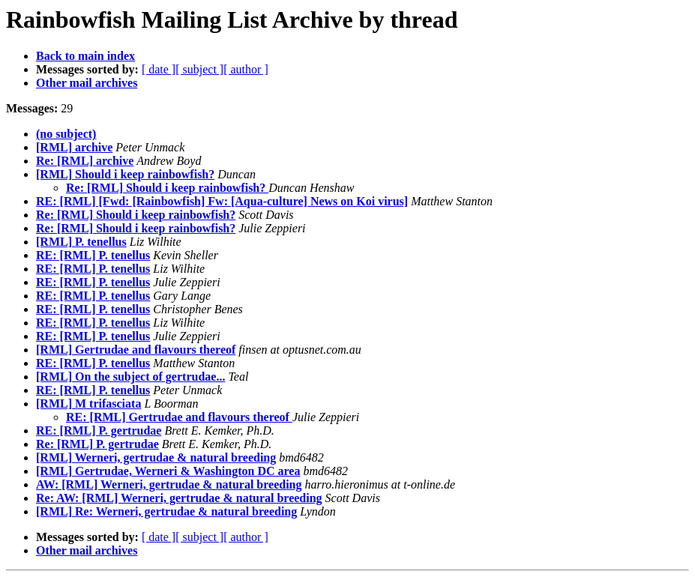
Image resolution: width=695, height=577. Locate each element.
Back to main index (85, 55)
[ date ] (158, 69)
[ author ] (245, 69)
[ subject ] (199, 69)
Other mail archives (86, 82)
